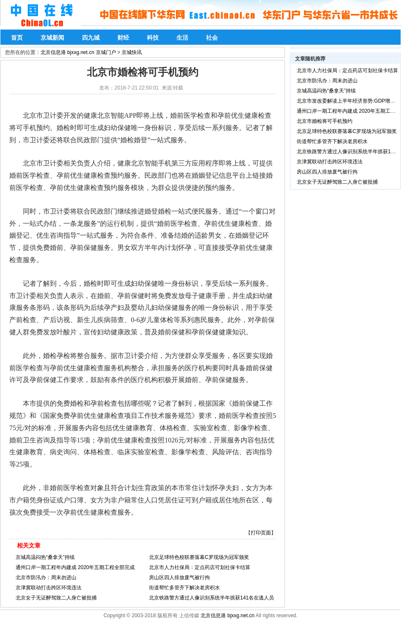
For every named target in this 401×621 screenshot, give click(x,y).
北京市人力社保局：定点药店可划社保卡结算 (199, 567)
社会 (212, 37)
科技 (153, 37)
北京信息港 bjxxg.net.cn (227, 615)
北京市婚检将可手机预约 (324, 121)
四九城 (91, 37)
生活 (182, 37)
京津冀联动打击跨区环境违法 (48, 588)
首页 (17, 37)
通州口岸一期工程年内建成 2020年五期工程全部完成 (75, 567)
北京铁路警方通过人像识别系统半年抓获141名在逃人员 (211, 598)
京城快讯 (132, 52)
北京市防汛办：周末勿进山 (46, 577)
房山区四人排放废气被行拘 (179, 577)
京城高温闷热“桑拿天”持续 (45, 557)
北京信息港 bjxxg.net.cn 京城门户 (78, 52)
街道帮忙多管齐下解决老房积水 (184, 588)
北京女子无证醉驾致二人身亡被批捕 (56, 598)
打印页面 (261, 533)
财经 (123, 37)
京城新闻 (52, 37)
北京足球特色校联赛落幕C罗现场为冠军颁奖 (199, 557)
